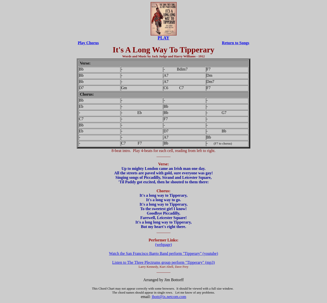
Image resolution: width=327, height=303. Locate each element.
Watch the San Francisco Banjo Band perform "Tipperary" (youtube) (163, 253)
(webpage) (163, 244)
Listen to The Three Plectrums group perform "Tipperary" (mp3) (163, 262)
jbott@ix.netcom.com (169, 297)
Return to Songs (235, 43)
